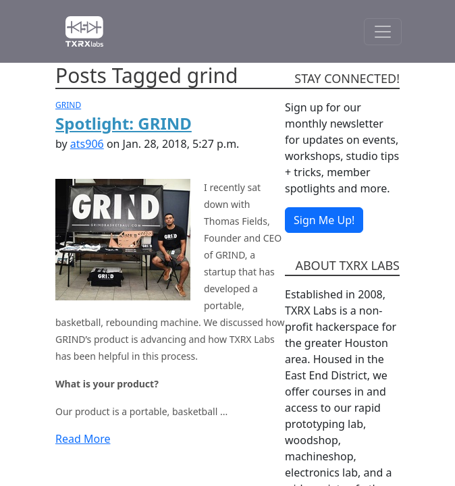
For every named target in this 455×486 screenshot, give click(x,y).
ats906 (87, 143)
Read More (82, 438)
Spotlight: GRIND (123, 123)
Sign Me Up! (324, 220)
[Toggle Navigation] (383, 31)
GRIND (68, 105)
